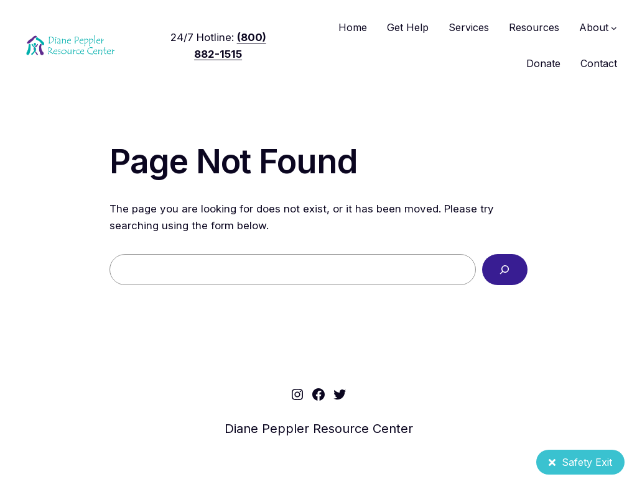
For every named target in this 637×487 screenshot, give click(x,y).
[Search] (505, 270)
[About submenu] (614, 28)
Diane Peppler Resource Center (319, 428)
